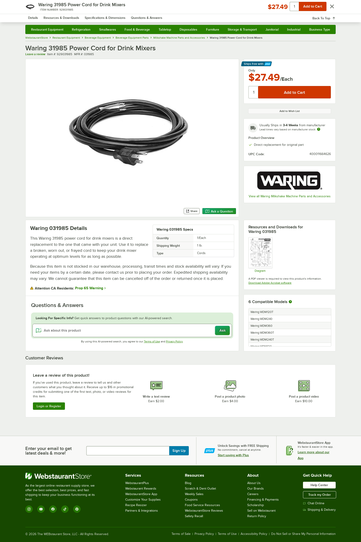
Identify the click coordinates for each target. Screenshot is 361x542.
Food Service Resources (202, 505)
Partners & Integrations (141, 510)
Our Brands (255, 488)
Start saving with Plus (233, 455)
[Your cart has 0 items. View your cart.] (328, 16)
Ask (222, 330)
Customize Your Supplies (143, 499)
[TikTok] (65, 509)
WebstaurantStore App (141, 494)
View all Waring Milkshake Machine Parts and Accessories (290, 196)
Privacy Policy (174, 341)
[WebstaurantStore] (63, 476)
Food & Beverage (137, 29)
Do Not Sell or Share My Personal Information (303, 534)
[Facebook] (53, 509)
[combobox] (174, 16)
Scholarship (255, 505)
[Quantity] (253, 92)
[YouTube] (41, 509)
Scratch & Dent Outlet (200, 488)
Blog (188, 483)
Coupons (191, 499)
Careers (253, 494)
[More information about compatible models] (290, 302)
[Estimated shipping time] (318, 129)
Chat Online (313, 503)
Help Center (319, 485)
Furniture (212, 29)
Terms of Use (152, 341)
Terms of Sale (181, 534)
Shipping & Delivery (319, 509)
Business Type (319, 29)
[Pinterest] (77, 509)
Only (251, 70)
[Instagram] (29, 509)
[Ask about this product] (132, 330)
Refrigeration (81, 29)
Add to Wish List (289, 111)
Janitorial (272, 29)
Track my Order (319, 494)
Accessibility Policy (254, 534)
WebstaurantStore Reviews (204, 510)
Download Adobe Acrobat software (269, 282)
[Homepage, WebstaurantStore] (64, 16)
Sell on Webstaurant (261, 510)
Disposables (188, 29)
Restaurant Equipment (47, 29)
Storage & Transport (242, 29)
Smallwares (107, 29)
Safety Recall (194, 516)
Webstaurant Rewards (140, 488)
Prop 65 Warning (89, 288)
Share (192, 211)
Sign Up (179, 451)
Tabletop (165, 29)
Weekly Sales (194, 494)
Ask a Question (219, 211)
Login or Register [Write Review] (49, 406)
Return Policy (256, 516)
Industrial (293, 29)
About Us (254, 483)
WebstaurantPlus (137, 483)
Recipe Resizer (136, 505)
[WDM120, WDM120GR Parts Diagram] (260, 254)
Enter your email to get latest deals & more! (48, 450)
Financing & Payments (263, 499)
